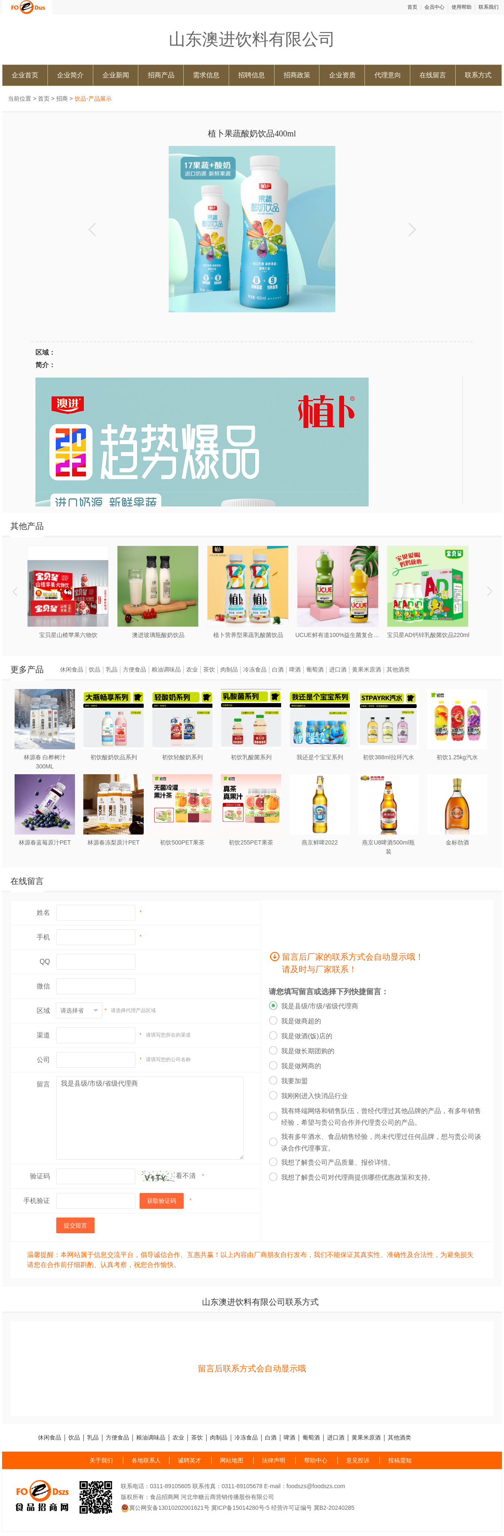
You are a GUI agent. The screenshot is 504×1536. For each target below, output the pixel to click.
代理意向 (387, 75)
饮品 (94, 669)
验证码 (40, 1176)
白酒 (278, 669)
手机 (43, 937)
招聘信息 (251, 75)
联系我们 (489, 7)
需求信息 (206, 75)
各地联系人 (146, 1460)
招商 (62, 98)
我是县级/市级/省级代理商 (150, 1118)
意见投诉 (357, 1460)
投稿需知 (400, 1460)
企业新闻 (115, 75)
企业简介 (70, 75)
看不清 (186, 1175)
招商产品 (161, 75)
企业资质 (342, 75)
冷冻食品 (255, 669)
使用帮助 (462, 7)
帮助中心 (315, 1460)
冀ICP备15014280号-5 (240, 1507)
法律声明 (273, 1460)
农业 (192, 669)
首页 (412, 7)
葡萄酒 (315, 669)
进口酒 (338, 669)
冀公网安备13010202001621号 (165, 1507)
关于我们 (101, 1460)
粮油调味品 (166, 669)
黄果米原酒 (366, 669)
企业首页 (25, 75)
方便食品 (134, 669)
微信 (43, 986)
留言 (43, 1084)
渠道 (43, 1035)
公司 (43, 1059)
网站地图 (231, 1460)
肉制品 (229, 669)
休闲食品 (71, 669)
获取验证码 (161, 1201)
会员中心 (434, 7)
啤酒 (295, 669)
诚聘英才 (189, 1460)
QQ (45, 961)
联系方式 (478, 75)
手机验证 (36, 1200)
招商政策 (297, 75)
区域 (43, 1010)
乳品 (111, 669)
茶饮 (209, 669)
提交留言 (75, 1225)
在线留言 (432, 75)
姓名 (43, 912)
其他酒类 (398, 669)
